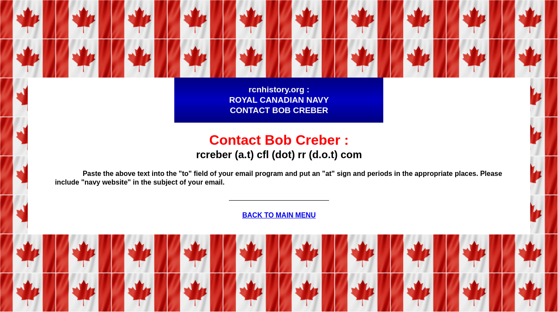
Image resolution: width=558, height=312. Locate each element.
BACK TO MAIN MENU (279, 215)
